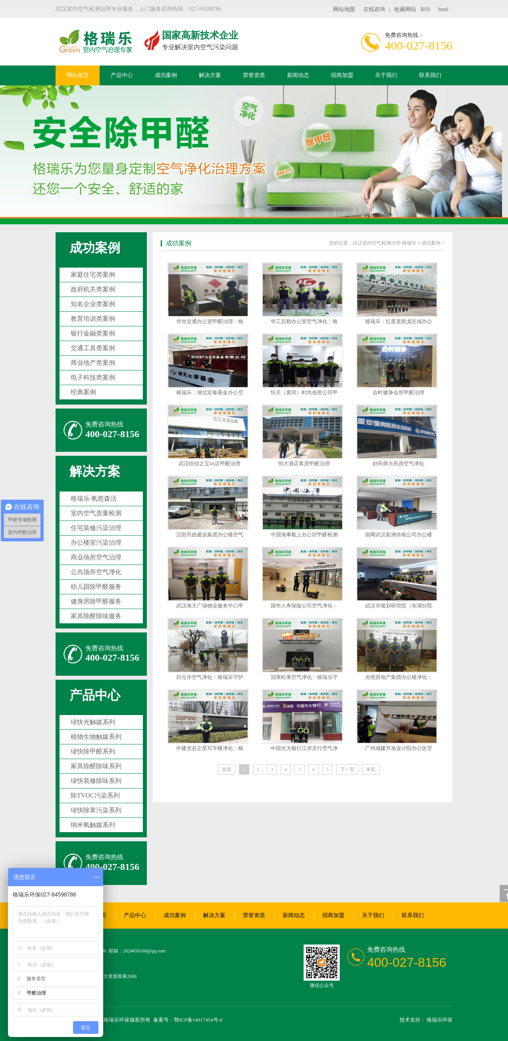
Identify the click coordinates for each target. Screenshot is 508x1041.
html (443, 9)
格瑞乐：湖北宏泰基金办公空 (209, 392)
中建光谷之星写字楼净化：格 (209, 748)
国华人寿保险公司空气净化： (304, 606)
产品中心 (122, 75)
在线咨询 (374, 9)
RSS (425, 9)
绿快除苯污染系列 (96, 810)
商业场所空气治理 (96, 557)
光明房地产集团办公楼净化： (398, 677)
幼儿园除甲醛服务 (96, 586)
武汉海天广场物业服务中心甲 (209, 606)
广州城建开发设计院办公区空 (398, 748)
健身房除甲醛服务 (96, 601)
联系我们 (430, 75)
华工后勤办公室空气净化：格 (304, 321)
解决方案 (210, 75)
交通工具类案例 (93, 348)
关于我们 (386, 75)
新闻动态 (298, 75)
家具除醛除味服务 (96, 616)
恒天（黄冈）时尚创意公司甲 (304, 392)
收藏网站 (405, 9)
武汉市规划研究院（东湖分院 (398, 606)
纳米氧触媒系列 (93, 824)
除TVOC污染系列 (95, 795)
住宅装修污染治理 (96, 527)
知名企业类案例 (93, 304)
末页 (370, 769)
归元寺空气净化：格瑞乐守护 (209, 677)
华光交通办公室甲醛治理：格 (209, 321)
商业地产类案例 (93, 362)
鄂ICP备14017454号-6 (198, 1020)
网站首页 (78, 75)
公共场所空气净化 (96, 572)
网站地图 (344, 9)
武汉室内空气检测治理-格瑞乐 (384, 243)
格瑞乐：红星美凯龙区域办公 (398, 321)
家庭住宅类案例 (93, 274)
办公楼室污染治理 (96, 542)
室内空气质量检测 (96, 513)
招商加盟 (342, 75)
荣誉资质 (254, 75)
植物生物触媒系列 (96, 736)
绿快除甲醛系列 (93, 751)
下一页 (347, 769)
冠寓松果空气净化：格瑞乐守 (304, 677)
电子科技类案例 (93, 377)
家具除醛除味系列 (96, 766)
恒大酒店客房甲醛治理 (304, 464)
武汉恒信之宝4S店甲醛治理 (210, 464)
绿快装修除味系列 (96, 780)
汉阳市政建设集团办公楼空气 (209, 535)
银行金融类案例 (93, 333)
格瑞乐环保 (439, 1020)
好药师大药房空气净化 (398, 464)
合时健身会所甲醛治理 (398, 392)
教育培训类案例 (93, 318)
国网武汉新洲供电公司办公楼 (398, 535)
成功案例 (166, 75)
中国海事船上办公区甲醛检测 (304, 535)
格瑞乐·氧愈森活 (94, 498)
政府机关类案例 (93, 289)
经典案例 (83, 392)
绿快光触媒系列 (93, 722)
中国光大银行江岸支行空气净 (304, 748)
